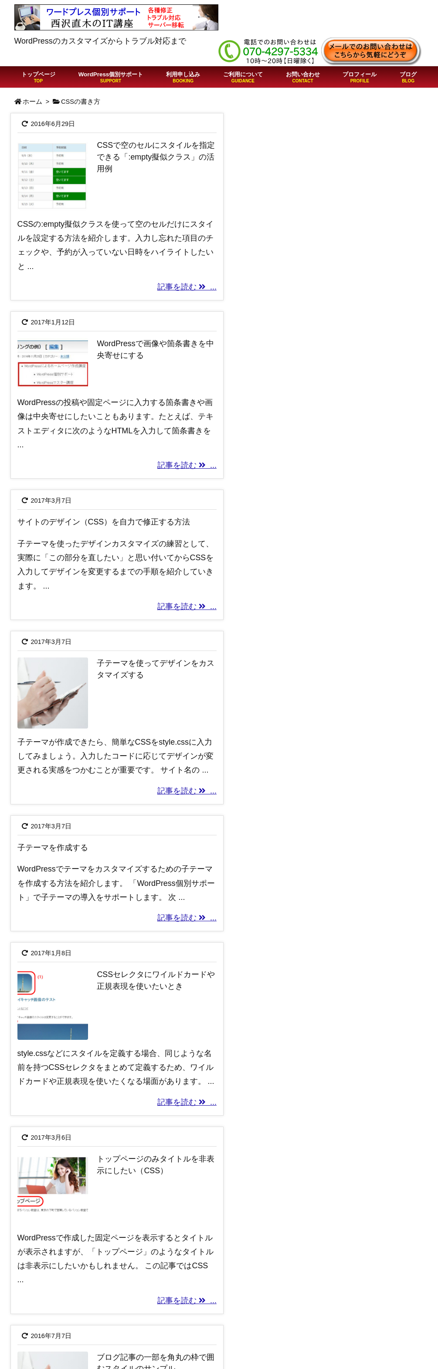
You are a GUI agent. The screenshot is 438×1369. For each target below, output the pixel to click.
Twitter (311, 1338)
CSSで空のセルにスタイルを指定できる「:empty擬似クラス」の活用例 (148, 157)
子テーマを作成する (52, 535)
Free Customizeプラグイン (346, 1353)
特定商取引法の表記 (334, 1310)
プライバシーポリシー (338, 1324)
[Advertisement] (219, 1117)
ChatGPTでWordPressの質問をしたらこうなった (216, 1320)
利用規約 (315, 1296)
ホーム (32, 101)
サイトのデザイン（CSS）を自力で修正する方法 (103, 340)
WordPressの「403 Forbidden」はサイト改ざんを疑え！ (211, 1343)
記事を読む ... (178, 283)
